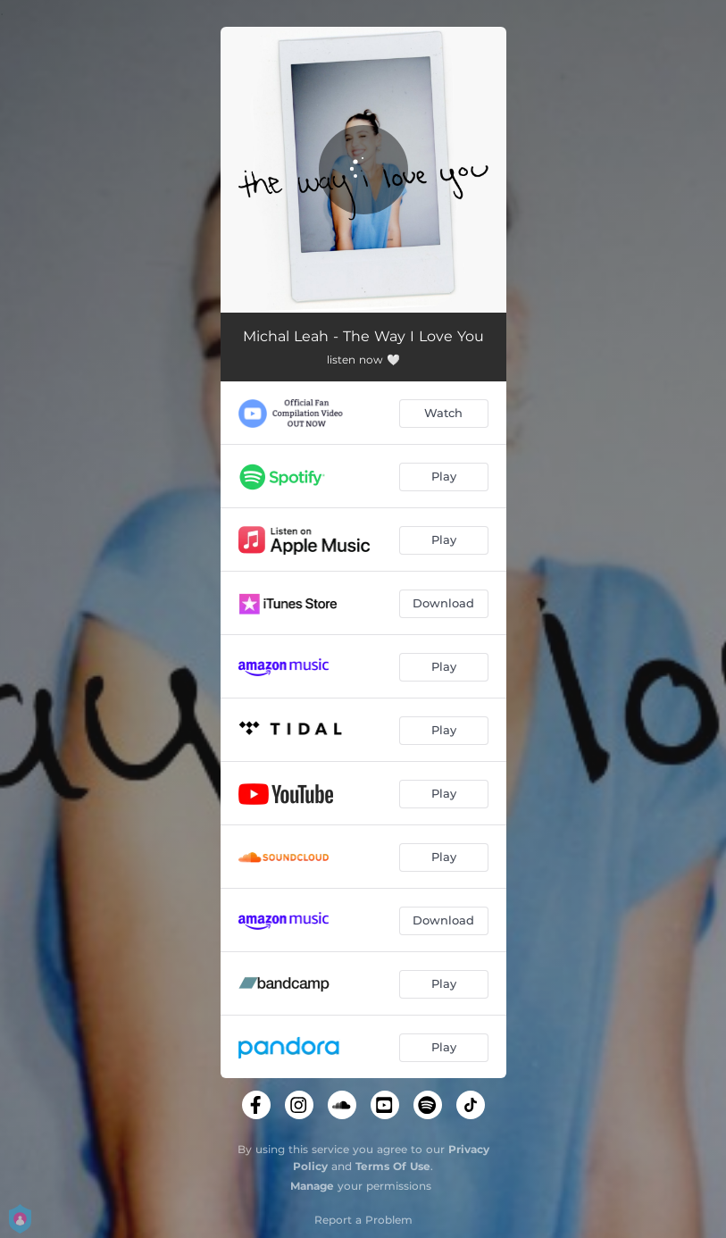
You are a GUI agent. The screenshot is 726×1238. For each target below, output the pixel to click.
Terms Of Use (392, 1166)
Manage (312, 1185)
